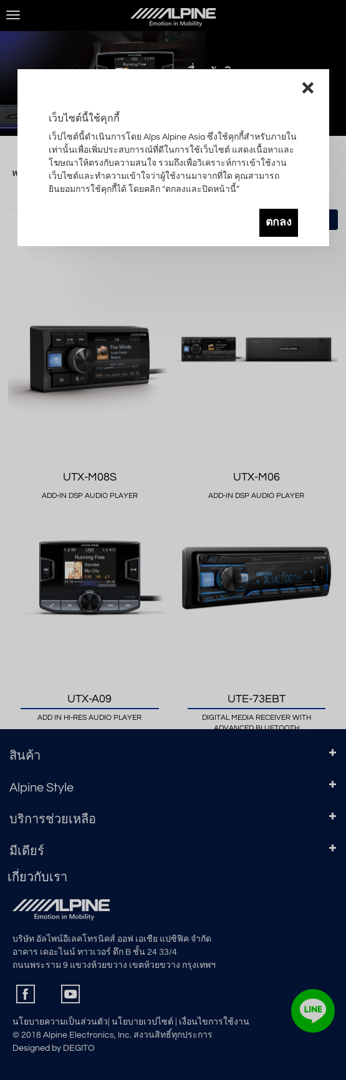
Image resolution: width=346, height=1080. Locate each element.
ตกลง (279, 222)
